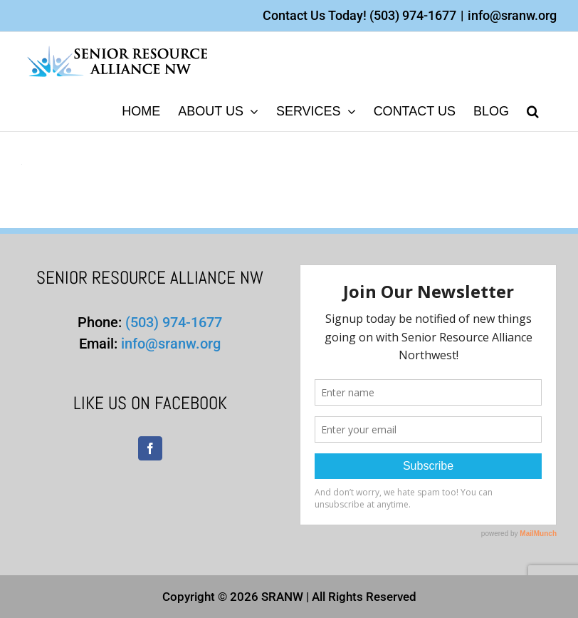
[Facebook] (150, 448)
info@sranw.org (512, 15)
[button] (533, 110)
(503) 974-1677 (412, 15)
